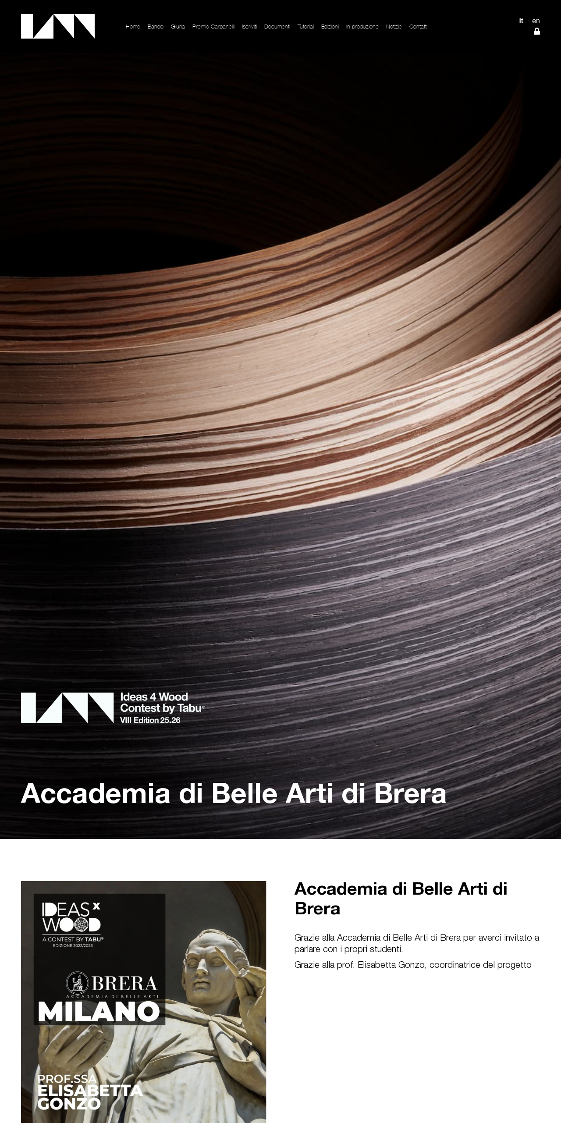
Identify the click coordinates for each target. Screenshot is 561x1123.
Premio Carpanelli (213, 26)
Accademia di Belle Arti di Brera (401, 900)
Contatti (418, 26)
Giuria (178, 26)
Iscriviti (249, 26)
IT (521, 21)
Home (133, 26)
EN (536, 21)
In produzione (362, 26)
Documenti (277, 26)
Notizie (394, 26)
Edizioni (330, 26)
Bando (155, 26)
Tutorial (306, 26)
